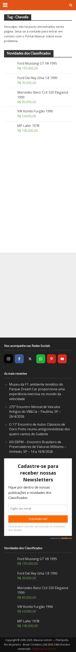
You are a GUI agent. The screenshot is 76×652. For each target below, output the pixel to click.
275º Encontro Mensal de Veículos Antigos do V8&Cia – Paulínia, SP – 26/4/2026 (35, 412)
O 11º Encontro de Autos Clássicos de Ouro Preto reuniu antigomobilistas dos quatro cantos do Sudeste (39, 429)
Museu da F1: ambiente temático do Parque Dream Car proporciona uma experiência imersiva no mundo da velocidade (37, 391)
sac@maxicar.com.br (44, 649)
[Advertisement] (38, 205)
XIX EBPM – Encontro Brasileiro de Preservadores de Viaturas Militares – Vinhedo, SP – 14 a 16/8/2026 (37, 447)
